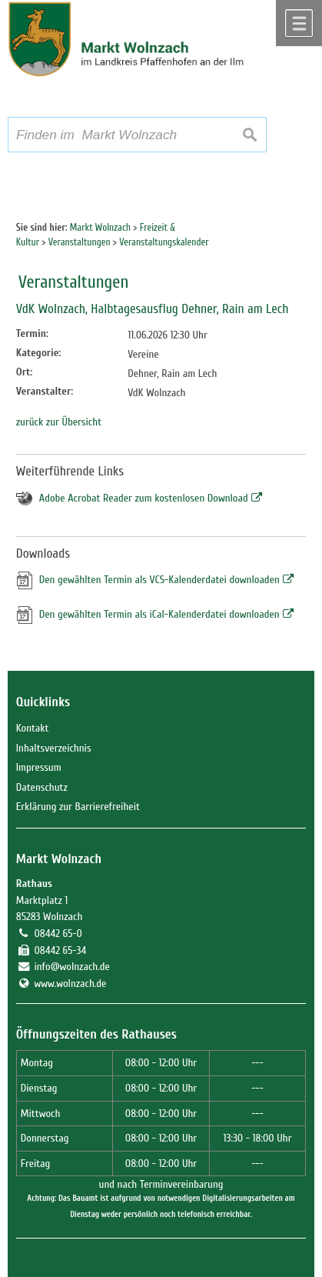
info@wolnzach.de (71, 966)
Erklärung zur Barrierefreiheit (78, 806)
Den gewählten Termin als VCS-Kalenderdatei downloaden (159, 579)
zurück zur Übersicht (58, 421)
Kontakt (32, 728)
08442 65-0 (57, 933)
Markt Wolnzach (58, 859)
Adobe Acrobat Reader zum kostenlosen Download (143, 498)
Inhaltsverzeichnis (53, 748)
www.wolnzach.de (70, 983)
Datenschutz (42, 787)
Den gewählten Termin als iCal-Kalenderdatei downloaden (159, 614)
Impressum (38, 767)
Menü (299, 23)
